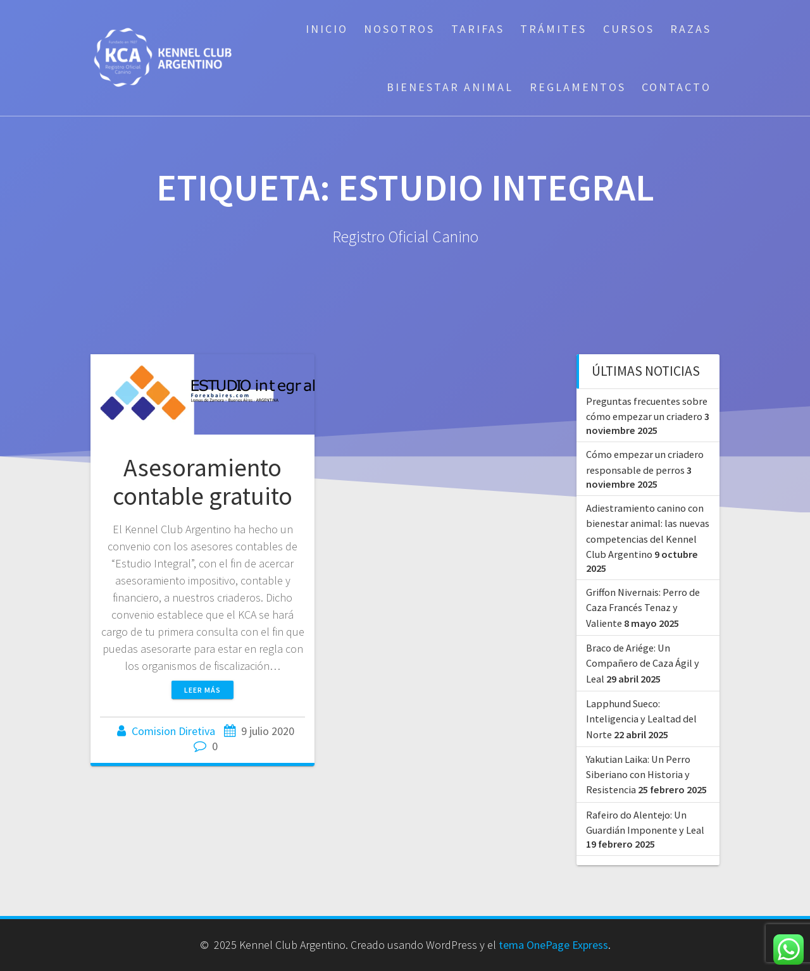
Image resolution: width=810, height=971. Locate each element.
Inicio (327, 29)
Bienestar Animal (450, 87)
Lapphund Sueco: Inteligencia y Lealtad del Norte (641, 719)
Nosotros (399, 29)
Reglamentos (578, 87)
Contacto (676, 87)
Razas (690, 29)
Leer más (202, 690)
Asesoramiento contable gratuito (202, 482)
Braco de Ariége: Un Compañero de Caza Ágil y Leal (642, 663)
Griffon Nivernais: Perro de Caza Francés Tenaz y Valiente (643, 607)
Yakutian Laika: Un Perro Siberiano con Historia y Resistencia (638, 774)
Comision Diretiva (173, 731)
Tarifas (477, 29)
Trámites (553, 29)
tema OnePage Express (553, 944)
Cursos (628, 29)
